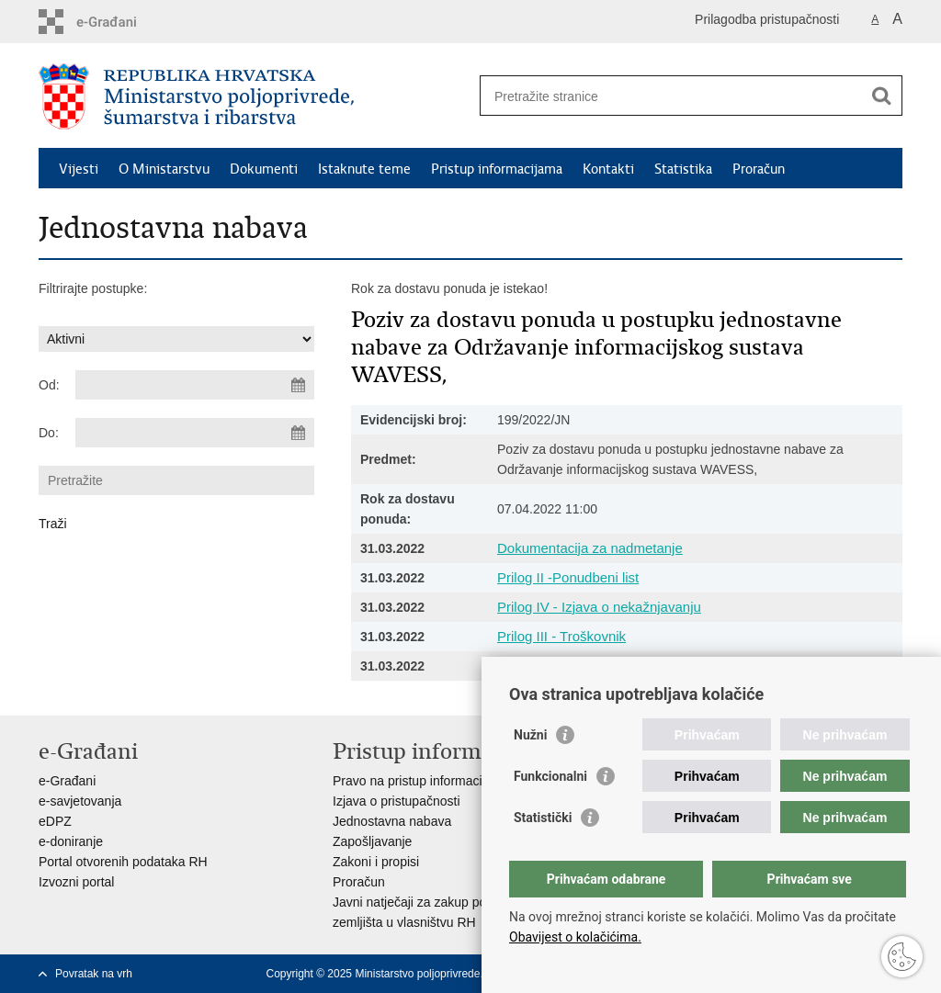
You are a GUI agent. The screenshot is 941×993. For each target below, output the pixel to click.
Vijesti (78, 169)
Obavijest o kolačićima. (575, 937)
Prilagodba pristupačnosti (767, 19)
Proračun (758, 169)
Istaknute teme (364, 169)
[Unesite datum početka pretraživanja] (194, 385)
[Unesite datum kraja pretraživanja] (194, 432)
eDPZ (55, 821)
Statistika (683, 169)
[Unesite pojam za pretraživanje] (671, 96)
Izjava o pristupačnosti (396, 801)
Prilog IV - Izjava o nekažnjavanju (599, 607)
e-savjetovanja (80, 801)
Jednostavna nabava (392, 821)
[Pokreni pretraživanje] (881, 95)
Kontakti (608, 169)
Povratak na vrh (93, 973)
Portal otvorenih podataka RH (123, 861)
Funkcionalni (550, 776)
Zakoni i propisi (376, 861)
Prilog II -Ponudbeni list (568, 577)
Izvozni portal (76, 882)
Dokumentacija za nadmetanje (590, 548)
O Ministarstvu (164, 169)
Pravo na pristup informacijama (421, 780)
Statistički (543, 817)
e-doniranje (71, 841)
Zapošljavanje (372, 841)
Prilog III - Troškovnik (561, 636)
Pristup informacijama (496, 169)
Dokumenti (264, 169)
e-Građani (67, 780)
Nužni (530, 735)
